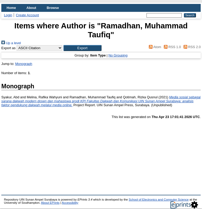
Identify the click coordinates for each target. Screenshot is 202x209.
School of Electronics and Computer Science (159, 199)
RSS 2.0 (191, 47)
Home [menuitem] (11, 8)
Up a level (11, 43)
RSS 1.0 (171, 47)
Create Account (27, 15)
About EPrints (50, 202)
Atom (154, 47)
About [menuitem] (31, 8)
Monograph (23, 64)
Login (8, 15)
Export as (8, 48)
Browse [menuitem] (53, 8)
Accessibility (70, 202)
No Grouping (118, 55)
